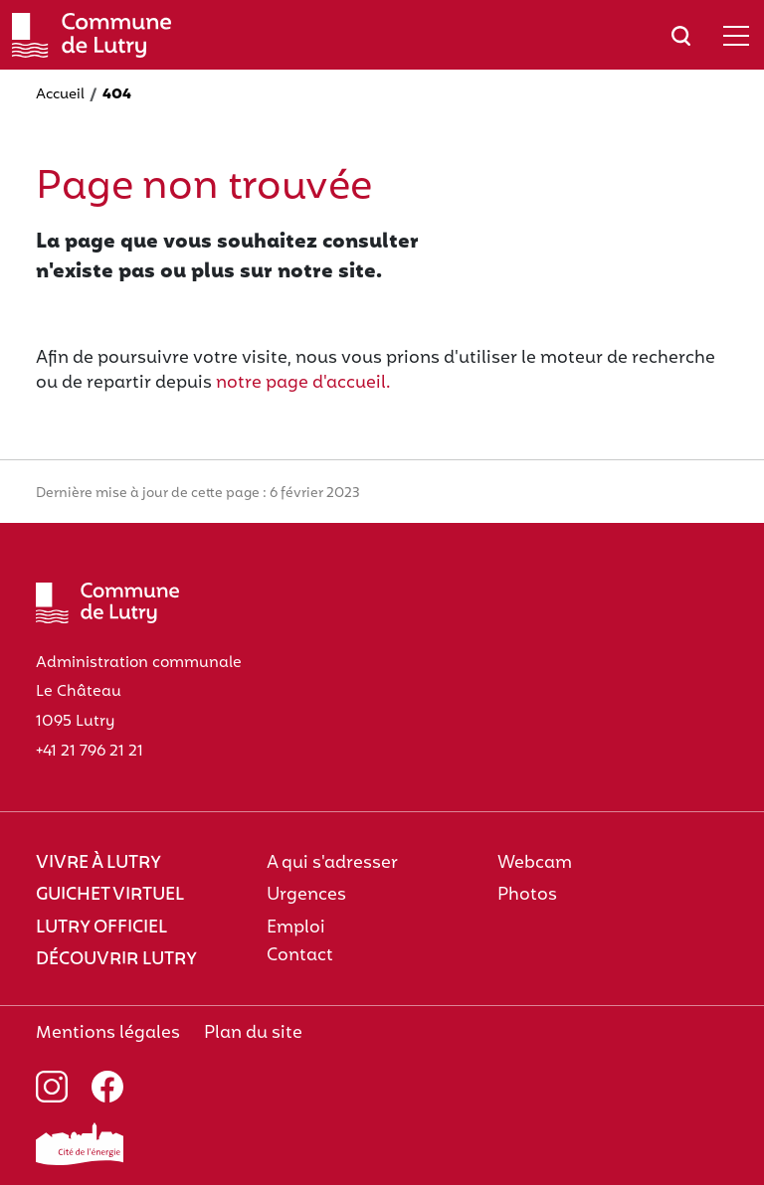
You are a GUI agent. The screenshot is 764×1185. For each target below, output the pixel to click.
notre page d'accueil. (303, 383)
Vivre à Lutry (98, 863)
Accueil (60, 95)
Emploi (296, 928)
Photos (527, 895)
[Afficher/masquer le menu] (736, 35)
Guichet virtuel (110, 895)
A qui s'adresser (332, 863)
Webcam (534, 863)
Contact (300, 955)
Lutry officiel (101, 928)
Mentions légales (108, 1033)
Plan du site (253, 1033)
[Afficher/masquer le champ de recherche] (680, 35)
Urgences (306, 895)
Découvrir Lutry (116, 959)
